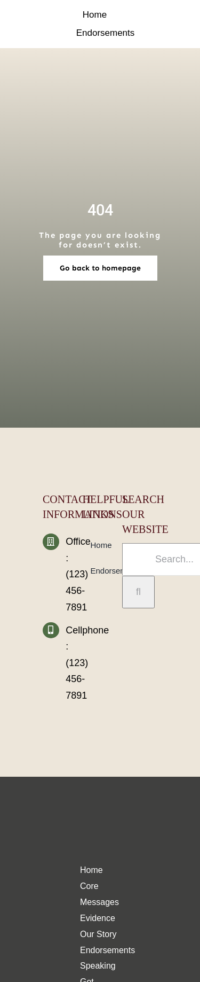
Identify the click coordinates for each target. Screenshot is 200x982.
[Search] (138, 592)
